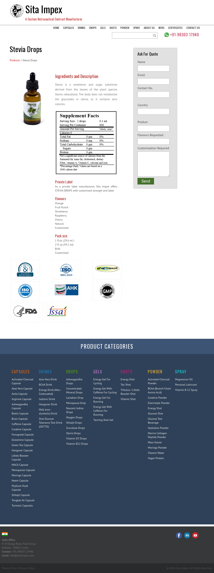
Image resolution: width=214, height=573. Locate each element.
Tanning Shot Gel (103, 420)
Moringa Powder (157, 447)
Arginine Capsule (21, 399)
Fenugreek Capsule (23, 434)
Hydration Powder (158, 428)
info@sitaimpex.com (22, 555)
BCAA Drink (45, 384)
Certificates (175, 28)
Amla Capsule (19, 394)
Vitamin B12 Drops (77, 443)
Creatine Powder (157, 397)
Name (155, 66)
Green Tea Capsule (22, 445)
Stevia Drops (73, 433)
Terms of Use (9, 568)
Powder (124, 28)
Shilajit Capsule (21, 495)
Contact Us (193, 28)
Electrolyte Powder (159, 403)
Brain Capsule (20, 418)
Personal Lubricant (186, 384)
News (161, 28)
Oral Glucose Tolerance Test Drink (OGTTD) (50, 422)
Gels (103, 28)
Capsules (68, 28)
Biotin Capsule (20, 413)
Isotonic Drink (47, 399)
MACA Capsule (20, 465)
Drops (92, 28)
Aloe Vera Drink (48, 379)
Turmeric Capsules (22, 505)
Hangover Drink (48, 404)
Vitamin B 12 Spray (186, 390)
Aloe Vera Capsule (22, 388)
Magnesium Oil (184, 379)
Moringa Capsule (21, 475)
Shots (113, 28)
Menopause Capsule (23, 470)
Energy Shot (128, 379)
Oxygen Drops (74, 417)
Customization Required (155, 161)
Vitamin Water (156, 453)
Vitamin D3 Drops (76, 438)
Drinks (81, 28)
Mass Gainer (155, 442)
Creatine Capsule (21, 429)
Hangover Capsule (22, 450)
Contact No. (155, 92)
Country (155, 109)
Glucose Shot (155, 413)
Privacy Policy (27, 568)
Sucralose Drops (75, 428)
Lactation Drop (74, 397)
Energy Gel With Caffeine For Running (102, 410)
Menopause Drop (76, 403)
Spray (136, 28)
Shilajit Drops (74, 422)
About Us (149, 28)
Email (155, 79)
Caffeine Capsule (21, 424)
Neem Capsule (20, 480)
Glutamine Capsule (22, 440)
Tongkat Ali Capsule (23, 500)
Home (56, 28)
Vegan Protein (156, 458)
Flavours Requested (155, 139)
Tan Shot (126, 384)
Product (155, 126)
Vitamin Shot (128, 399)
